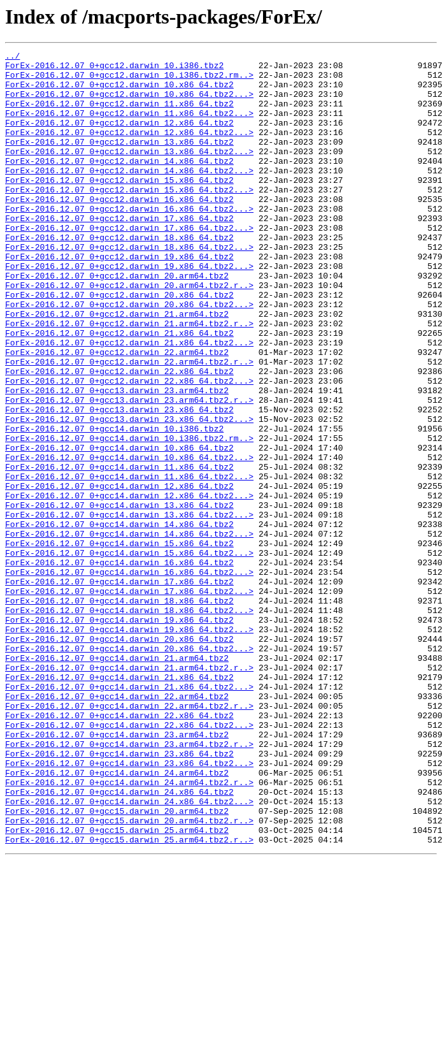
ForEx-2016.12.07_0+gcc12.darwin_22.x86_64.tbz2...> (129, 447)
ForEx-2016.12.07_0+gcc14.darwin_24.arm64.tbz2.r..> (129, 929)
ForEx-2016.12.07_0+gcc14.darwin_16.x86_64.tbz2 (119, 665)
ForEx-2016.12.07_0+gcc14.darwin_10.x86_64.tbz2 (119, 527)
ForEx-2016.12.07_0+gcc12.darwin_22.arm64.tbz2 (117, 413)
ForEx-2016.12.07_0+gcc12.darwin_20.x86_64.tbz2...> (129, 355)
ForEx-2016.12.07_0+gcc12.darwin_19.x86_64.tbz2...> (129, 309)
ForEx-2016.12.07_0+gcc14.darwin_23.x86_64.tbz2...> (129, 906)
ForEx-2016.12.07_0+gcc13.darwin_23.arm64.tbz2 (117, 459)
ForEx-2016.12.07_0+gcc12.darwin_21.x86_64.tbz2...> (129, 401)
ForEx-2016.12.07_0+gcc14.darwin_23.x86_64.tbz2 (119, 895)
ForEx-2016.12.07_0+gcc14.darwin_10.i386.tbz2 (114, 504)
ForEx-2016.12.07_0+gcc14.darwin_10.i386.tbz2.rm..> (129, 516)
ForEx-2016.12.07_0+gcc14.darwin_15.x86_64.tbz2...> (129, 654)
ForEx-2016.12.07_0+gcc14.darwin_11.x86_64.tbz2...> (129, 562)
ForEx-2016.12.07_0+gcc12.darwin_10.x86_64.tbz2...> (129, 103)
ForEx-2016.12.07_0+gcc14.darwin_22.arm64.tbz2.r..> (129, 837)
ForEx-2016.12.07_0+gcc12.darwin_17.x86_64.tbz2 (119, 252)
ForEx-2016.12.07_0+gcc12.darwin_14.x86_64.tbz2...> (129, 195)
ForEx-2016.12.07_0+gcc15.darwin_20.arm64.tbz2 (117, 963)
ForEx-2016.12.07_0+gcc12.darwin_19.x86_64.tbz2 (119, 298)
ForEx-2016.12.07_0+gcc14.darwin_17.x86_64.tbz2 (119, 688)
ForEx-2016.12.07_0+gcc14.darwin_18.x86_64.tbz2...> (129, 722)
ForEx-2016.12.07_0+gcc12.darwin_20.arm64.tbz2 (117, 321)
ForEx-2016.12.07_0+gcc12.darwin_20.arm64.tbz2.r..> (129, 332)
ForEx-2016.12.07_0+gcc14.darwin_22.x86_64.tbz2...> (129, 860)
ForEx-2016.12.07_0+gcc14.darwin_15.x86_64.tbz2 (119, 642)
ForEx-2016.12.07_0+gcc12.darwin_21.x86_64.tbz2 (119, 390)
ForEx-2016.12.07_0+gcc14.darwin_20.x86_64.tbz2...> (129, 768)
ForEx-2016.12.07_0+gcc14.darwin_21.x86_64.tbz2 (119, 803)
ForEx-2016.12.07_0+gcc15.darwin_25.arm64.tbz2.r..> (129, 998)
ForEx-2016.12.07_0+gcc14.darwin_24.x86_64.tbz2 (119, 940)
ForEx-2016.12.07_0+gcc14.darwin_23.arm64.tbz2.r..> (129, 883)
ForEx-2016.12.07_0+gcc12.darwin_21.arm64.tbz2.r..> (129, 378)
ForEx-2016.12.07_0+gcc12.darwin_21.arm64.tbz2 (117, 367)
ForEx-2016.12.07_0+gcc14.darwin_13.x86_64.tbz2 (119, 596)
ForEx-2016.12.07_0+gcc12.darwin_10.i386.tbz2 (114, 69)
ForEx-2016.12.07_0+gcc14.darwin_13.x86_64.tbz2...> (129, 608)
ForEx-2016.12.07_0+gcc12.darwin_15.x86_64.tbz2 (119, 206)
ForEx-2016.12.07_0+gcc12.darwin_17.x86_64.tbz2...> (129, 264)
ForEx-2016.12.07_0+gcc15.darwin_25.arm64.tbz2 (117, 986)
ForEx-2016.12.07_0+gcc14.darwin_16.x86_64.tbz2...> (129, 677)
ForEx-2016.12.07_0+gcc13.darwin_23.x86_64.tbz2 (119, 482)
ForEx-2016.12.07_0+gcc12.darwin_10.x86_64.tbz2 (119, 92)
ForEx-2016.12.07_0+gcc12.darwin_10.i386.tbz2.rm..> (129, 80)
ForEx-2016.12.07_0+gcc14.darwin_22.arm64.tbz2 (117, 826)
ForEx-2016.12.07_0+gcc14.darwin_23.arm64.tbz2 (117, 872)
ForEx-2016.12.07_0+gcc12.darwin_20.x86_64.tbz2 (119, 344)
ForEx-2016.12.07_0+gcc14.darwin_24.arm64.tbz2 (117, 917)
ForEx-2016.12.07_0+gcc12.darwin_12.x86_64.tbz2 (119, 137)
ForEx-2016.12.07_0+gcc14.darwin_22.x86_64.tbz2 (119, 849)
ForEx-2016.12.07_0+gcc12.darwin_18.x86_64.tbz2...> (129, 287)
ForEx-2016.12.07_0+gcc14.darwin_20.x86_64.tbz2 (119, 757)
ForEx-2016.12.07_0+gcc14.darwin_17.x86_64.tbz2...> (129, 700)
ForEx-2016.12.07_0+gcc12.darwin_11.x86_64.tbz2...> (129, 126)
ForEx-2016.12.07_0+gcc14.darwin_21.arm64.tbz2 (117, 780)
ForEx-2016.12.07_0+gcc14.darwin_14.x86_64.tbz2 (119, 619)
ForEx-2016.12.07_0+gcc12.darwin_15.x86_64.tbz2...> (129, 218)
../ (12, 57)
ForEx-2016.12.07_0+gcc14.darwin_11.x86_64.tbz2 (119, 550)
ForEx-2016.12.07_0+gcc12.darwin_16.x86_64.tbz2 (119, 229)
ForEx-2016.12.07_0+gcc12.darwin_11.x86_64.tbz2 (119, 114)
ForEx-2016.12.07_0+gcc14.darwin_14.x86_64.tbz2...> (129, 631)
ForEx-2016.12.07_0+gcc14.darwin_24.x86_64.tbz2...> (129, 952)
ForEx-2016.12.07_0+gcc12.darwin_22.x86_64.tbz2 (119, 436)
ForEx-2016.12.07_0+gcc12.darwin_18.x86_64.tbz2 (119, 275)
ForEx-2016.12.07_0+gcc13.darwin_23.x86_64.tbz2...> (129, 493)
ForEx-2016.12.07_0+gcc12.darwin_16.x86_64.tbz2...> (129, 241)
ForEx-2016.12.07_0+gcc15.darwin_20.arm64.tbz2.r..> (129, 975)
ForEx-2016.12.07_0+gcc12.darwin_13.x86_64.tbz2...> (129, 172)
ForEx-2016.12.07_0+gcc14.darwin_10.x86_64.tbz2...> (129, 539)
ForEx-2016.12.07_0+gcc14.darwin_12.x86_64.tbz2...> (129, 585)
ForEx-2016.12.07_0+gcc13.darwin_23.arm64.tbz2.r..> (129, 470)
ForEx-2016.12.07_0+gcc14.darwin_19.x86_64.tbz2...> (129, 745)
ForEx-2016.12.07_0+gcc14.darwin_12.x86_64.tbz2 (119, 573)
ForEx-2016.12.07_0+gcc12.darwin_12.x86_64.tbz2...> (129, 149)
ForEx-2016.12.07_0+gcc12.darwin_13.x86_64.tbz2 (119, 160)
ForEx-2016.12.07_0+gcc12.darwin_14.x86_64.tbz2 (119, 183)
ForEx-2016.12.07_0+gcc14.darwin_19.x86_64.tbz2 (119, 734)
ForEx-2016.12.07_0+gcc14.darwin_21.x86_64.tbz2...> (129, 814)
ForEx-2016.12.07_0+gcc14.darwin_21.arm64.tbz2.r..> (129, 791)
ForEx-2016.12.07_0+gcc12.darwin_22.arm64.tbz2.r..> (129, 424)
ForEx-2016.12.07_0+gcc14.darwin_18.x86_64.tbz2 (119, 711)
